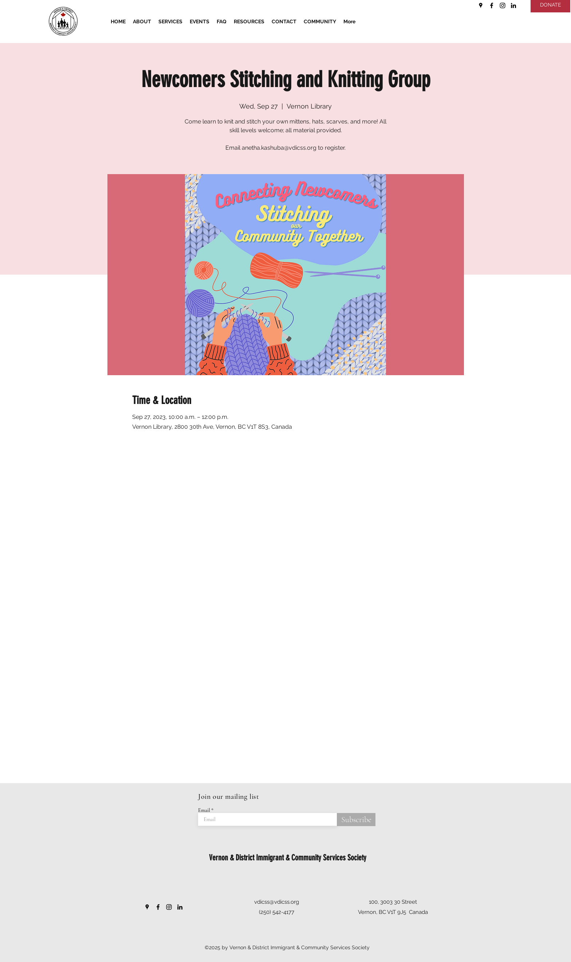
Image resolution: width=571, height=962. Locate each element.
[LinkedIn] (513, 5)
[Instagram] (502, 5)
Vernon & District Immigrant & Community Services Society (287, 858)
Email (204, 810)
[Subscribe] (356, 819)
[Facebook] (491, 5)
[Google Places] (480, 5)
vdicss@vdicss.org (276, 902)
